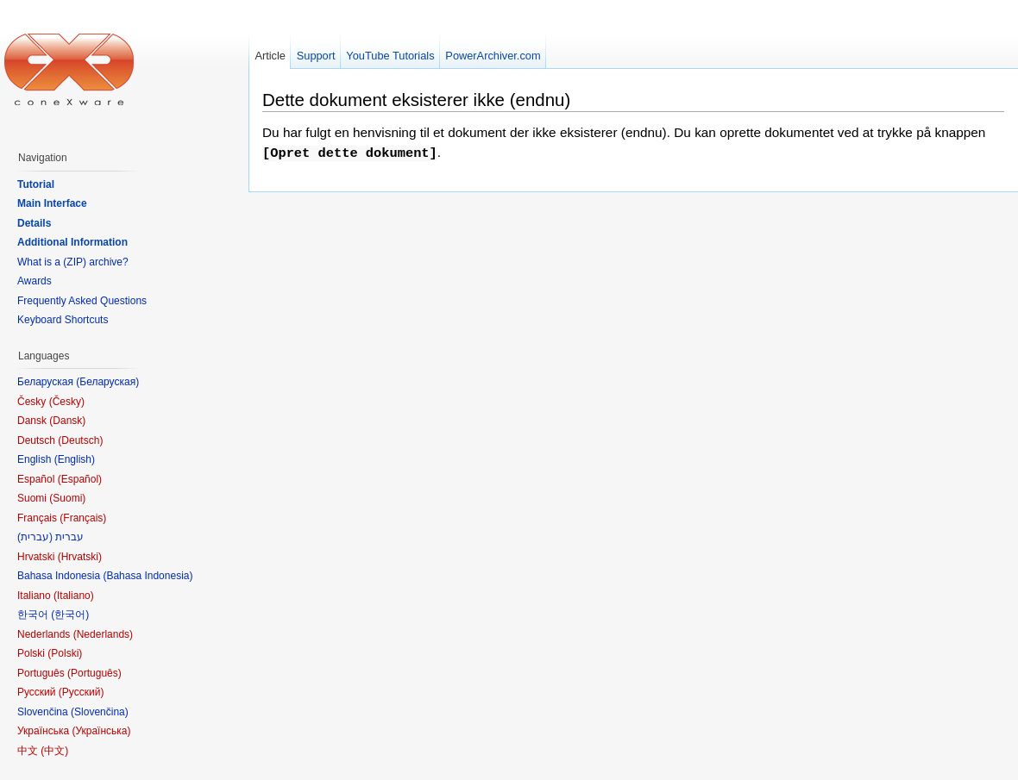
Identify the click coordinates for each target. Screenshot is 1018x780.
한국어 (69, 614)
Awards (34, 281)
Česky (67, 402)
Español (79, 479)
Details (34, 223)
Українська (101, 731)
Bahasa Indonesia (147, 576)
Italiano (74, 596)
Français (83, 518)
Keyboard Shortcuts (62, 320)
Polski (65, 653)
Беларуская (107, 382)
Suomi (67, 498)
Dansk (67, 421)
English (74, 459)
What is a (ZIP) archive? (73, 262)
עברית (35, 537)
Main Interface (52, 203)
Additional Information (72, 242)
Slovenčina (99, 712)
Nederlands (103, 634)
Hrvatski (79, 557)
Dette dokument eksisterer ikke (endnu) (416, 99)
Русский (81, 692)
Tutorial (35, 184)
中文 (54, 751)
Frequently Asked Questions (82, 301)
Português (94, 673)
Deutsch (80, 440)
